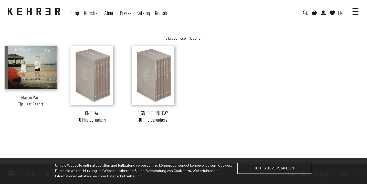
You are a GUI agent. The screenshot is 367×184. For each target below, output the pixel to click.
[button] (355, 9)
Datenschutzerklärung (124, 176)
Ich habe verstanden (274, 168)
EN (340, 12)
